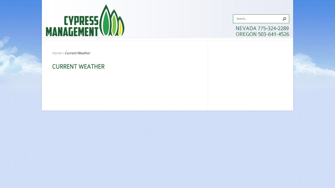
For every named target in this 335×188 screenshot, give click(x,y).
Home (57, 53)
